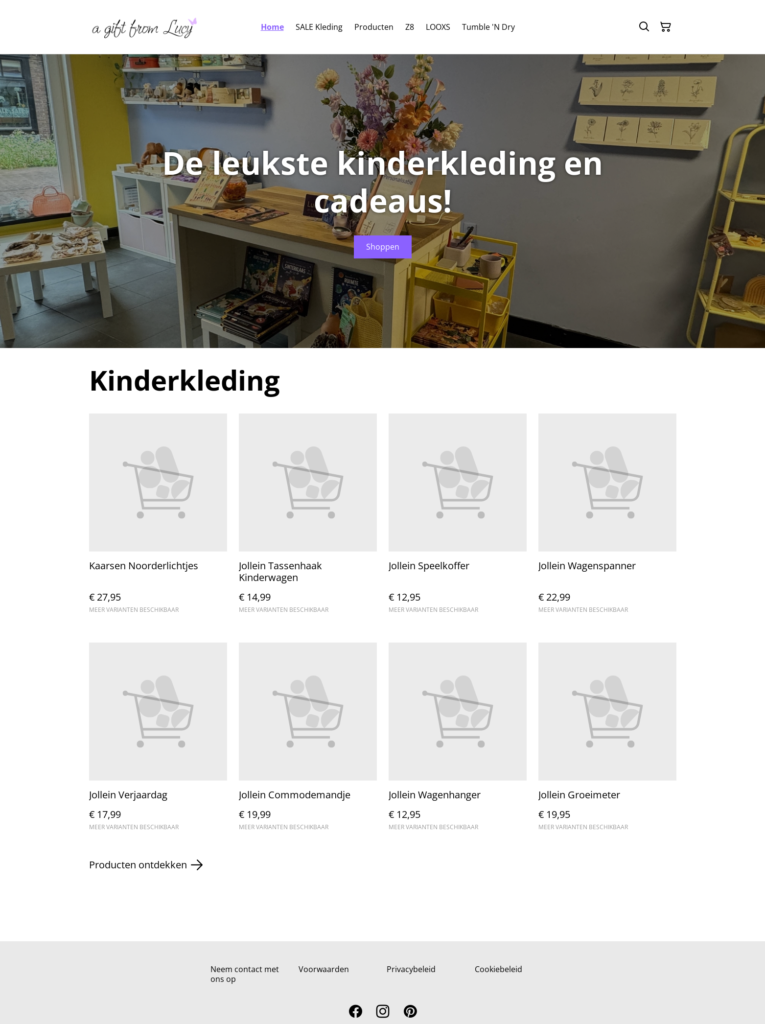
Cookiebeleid (498, 969)
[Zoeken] (644, 27)
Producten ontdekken (146, 865)
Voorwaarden (324, 969)
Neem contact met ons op (244, 974)
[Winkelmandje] (665, 27)
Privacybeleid (411, 969)
